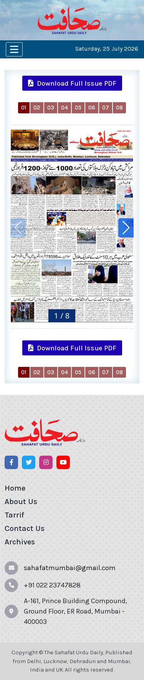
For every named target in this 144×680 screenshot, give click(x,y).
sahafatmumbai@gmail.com (70, 568)
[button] (126, 227)
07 (105, 107)
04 (64, 107)
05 (78, 107)
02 (36, 107)
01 (23, 107)
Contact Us (25, 528)
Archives (20, 541)
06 (91, 107)
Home (15, 488)
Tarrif (14, 515)
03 (50, 107)
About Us (21, 501)
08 (119, 107)
